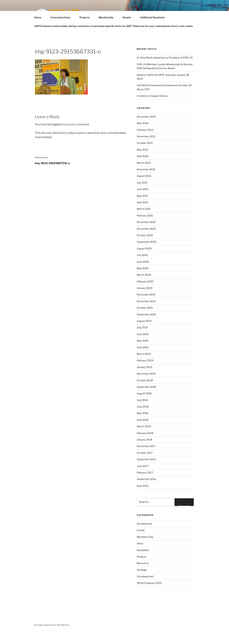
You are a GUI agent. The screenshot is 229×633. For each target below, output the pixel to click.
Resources (143, 563)
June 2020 (143, 261)
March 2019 (144, 353)
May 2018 (142, 413)
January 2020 (144, 287)
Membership (108, 17)
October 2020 (145, 235)
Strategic (142, 569)
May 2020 (143, 268)
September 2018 (146, 386)
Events (141, 530)
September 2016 (146, 479)
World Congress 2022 (149, 582)
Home (39, 17)
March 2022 (144, 162)
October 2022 (145, 142)
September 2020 (146, 241)
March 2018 (144, 426)
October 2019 (145, 307)
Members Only (145, 536)
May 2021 (142, 195)
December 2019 (146, 294)
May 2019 (142, 340)
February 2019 (145, 360)
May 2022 (142, 149)
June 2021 (142, 189)
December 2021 (146, 169)
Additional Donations (152, 17)
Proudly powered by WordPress (51, 624)
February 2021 (145, 215)
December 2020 (146, 222)
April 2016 (142, 485)
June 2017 (142, 465)
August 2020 (144, 248)
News (140, 543)
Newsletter (143, 550)
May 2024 (142, 123)
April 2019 (142, 347)
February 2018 (145, 433)
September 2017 (146, 459)
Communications (62, 17)
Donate (128, 17)
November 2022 (146, 136)
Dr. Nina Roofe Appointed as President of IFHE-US (165, 57)
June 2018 (143, 406)
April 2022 (142, 156)
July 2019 (142, 327)
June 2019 (143, 334)
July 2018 (142, 400)
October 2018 (145, 380)
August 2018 (144, 393)
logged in (57, 124)
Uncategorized (145, 576)
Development (144, 523)
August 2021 (144, 175)
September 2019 (146, 314)
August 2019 (144, 320)
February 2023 (145, 129)
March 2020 (144, 274)
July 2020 (142, 254)
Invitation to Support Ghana (152, 95)
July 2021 (142, 182)
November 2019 (146, 301)
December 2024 (146, 116)
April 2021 (142, 202)
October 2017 (144, 452)
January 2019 (144, 367)
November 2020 (146, 228)
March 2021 (144, 208)
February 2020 (145, 281)
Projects (86, 17)
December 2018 (146, 373)
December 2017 (146, 446)
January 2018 (144, 439)
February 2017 (145, 472)
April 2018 (142, 419)
